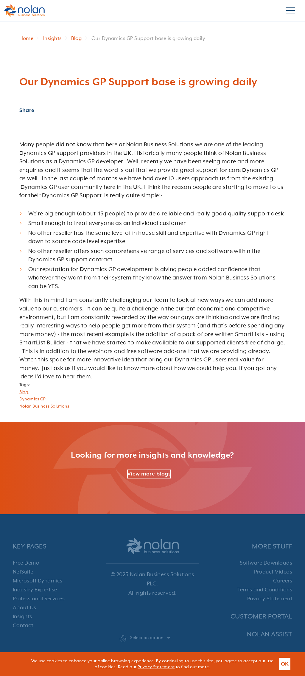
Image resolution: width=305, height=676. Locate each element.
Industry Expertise (35, 590)
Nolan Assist (269, 634)
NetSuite (23, 572)
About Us (24, 608)
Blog (76, 38)
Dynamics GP (32, 399)
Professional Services (39, 599)
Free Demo (26, 563)
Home (26, 38)
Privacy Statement (269, 599)
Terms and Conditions (264, 590)
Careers (282, 581)
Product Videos (273, 572)
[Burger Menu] (290, 11)
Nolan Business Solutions (44, 406)
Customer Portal (261, 616)
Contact (23, 626)
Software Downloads (266, 563)
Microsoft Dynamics (38, 581)
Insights (52, 38)
